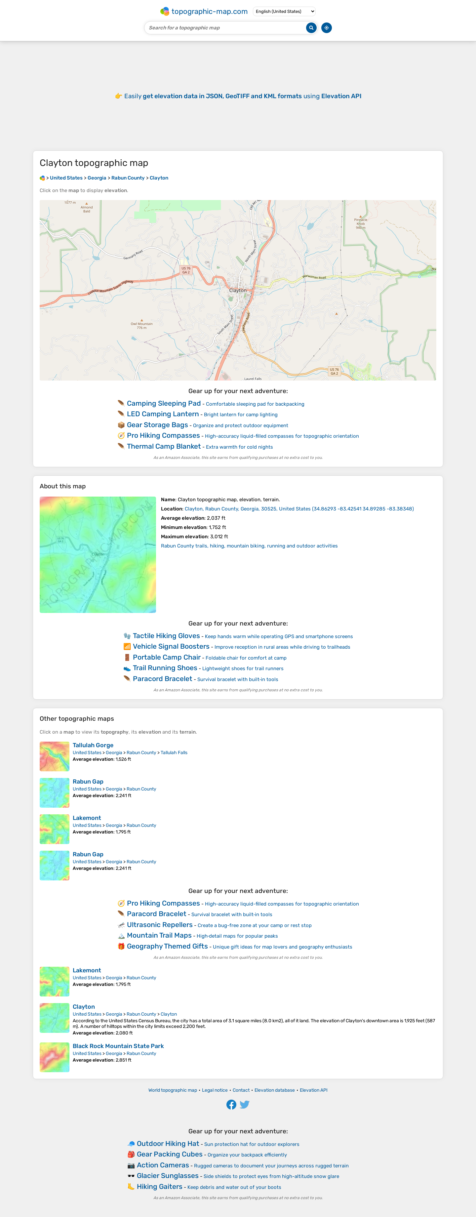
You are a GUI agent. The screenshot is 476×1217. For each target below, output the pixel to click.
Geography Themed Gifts (167, 946)
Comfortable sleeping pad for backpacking (255, 404)
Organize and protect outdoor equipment (240, 425)
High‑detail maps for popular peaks (237, 936)
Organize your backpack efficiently (247, 1155)
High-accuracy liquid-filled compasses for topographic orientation (282, 436)
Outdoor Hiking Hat (168, 1143)
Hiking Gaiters (159, 1186)
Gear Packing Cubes (170, 1154)
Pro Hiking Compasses (163, 435)
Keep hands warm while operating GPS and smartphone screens (279, 636)
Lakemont (87, 818)
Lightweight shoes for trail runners (243, 668)
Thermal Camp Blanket (164, 446)
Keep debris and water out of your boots (234, 1187)
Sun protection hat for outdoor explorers (251, 1144)
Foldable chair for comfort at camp (246, 658)
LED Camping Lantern (163, 414)
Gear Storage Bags (157, 425)
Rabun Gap (88, 781)
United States (87, 752)
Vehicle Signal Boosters (171, 646)
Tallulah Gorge (93, 745)
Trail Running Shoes (165, 668)
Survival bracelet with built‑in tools (238, 679)
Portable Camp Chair (167, 657)
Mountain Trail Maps (159, 935)
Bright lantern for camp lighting (241, 415)
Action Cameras (163, 1165)
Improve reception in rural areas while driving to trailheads (282, 647)
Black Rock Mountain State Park (118, 1046)
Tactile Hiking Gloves (166, 635)
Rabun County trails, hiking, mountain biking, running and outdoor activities (249, 546)
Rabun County (141, 752)
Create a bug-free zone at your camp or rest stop (255, 925)
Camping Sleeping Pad (164, 403)
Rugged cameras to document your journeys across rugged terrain (271, 1166)
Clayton (84, 1006)
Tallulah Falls (174, 752)
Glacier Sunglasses (168, 1175)
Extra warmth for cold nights (239, 447)
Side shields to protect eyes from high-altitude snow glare (271, 1176)
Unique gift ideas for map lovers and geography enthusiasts (282, 947)
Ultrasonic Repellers (160, 924)
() (299, 509)
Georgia (114, 752)
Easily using (243, 96)
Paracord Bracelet (162, 678)
